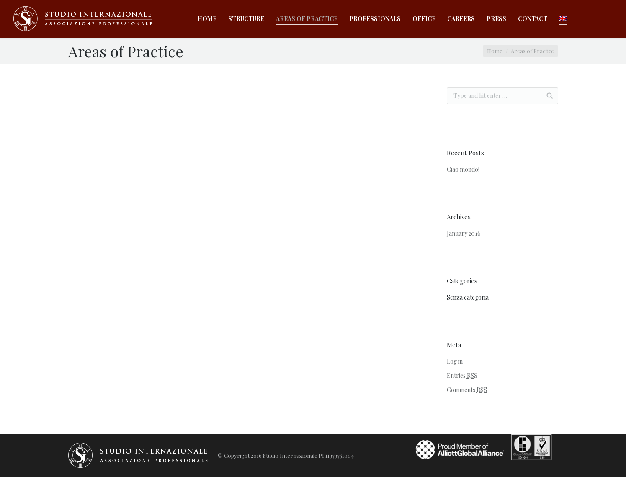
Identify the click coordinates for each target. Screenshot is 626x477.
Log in (455, 361)
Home (494, 50)
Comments (467, 390)
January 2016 (464, 233)
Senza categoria (468, 297)
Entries (462, 376)
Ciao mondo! (463, 169)
